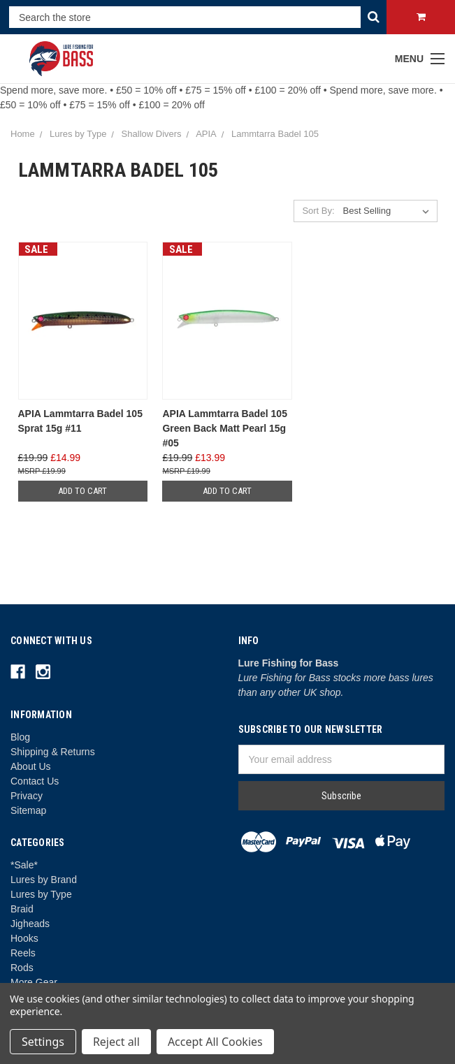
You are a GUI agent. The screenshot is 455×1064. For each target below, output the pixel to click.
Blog (20, 737)
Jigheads (30, 923)
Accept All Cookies (215, 1041)
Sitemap (28, 810)
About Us (30, 766)
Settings (43, 1041)
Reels (23, 953)
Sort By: (318, 210)
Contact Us (34, 781)
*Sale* (24, 864)
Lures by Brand (43, 879)
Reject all (116, 1041)
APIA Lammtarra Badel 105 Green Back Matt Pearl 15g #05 (224, 428)
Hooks (24, 938)
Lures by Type (41, 894)
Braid (22, 908)
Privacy (26, 795)
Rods (22, 967)
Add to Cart (82, 491)
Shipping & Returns (52, 751)
